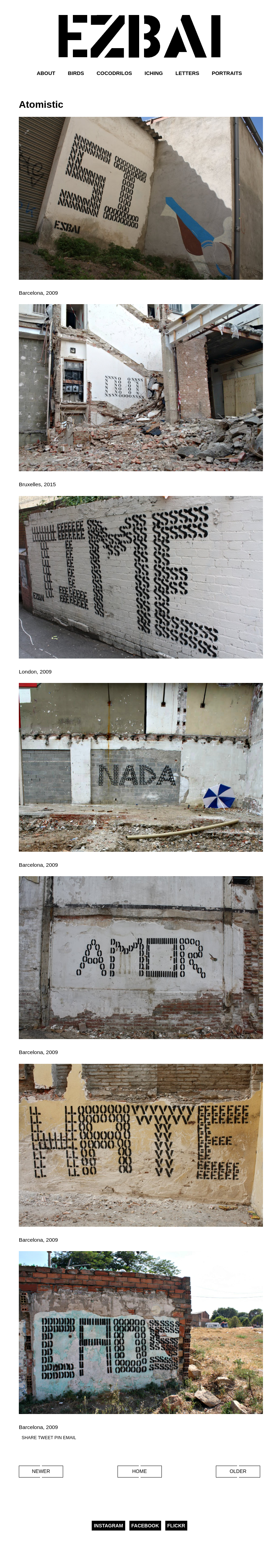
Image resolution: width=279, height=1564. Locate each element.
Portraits (227, 73)
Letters (187, 73)
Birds (76, 73)
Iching (154, 73)
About (46, 73)
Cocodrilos (114, 73)
